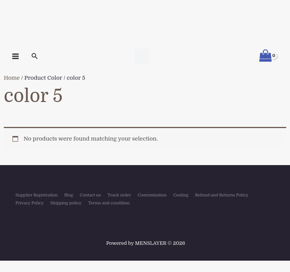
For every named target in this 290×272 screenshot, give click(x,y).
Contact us (89, 195)
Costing (181, 195)
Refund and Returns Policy (221, 195)
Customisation (152, 195)
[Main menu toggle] (16, 56)
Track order (119, 195)
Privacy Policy (28, 202)
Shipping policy (64, 202)
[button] (34, 56)
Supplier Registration (34, 195)
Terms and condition (106, 202)
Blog (67, 195)
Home (12, 78)
